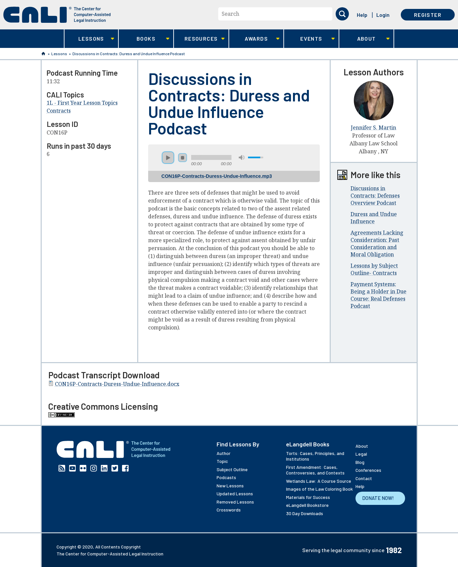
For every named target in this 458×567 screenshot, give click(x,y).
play (168, 157)
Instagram (93, 468)
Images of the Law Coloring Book (319, 489)
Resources (199, 38)
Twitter (114, 468)
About (364, 38)
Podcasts (226, 477)
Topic (222, 461)
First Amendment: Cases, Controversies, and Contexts (315, 470)
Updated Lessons (235, 493)
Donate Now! (378, 498)
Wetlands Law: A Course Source (318, 481)
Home (43, 53)
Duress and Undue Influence (374, 217)
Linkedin (104, 468)
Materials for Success (308, 497)
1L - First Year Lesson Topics (82, 102)
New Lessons (230, 485)
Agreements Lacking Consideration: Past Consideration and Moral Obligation (377, 243)
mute (242, 157)
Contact (363, 478)
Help (362, 15)
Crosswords (229, 509)
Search (230, 14)
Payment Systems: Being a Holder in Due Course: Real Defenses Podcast (378, 295)
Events (309, 38)
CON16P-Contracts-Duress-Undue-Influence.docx (117, 384)
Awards (254, 38)
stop (182, 157)
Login (383, 15)
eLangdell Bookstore (307, 505)
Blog (359, 462)
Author (223, 453)
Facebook (125, 468)
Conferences (368, 470)
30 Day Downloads (304, 513)
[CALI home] (57, 15)
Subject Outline (232, 469)
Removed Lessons (235, 502)
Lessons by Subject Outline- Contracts (374, 269)
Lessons (89, 38)
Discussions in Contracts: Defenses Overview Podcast (375, 196)
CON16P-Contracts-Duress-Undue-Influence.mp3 (216, 176)
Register (427, 15)
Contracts (59, 110)
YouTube (72, 468)
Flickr (83, 468)
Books (144, 38)
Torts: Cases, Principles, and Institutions (315, 456)
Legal (361, 454)
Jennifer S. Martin (373, 127)
